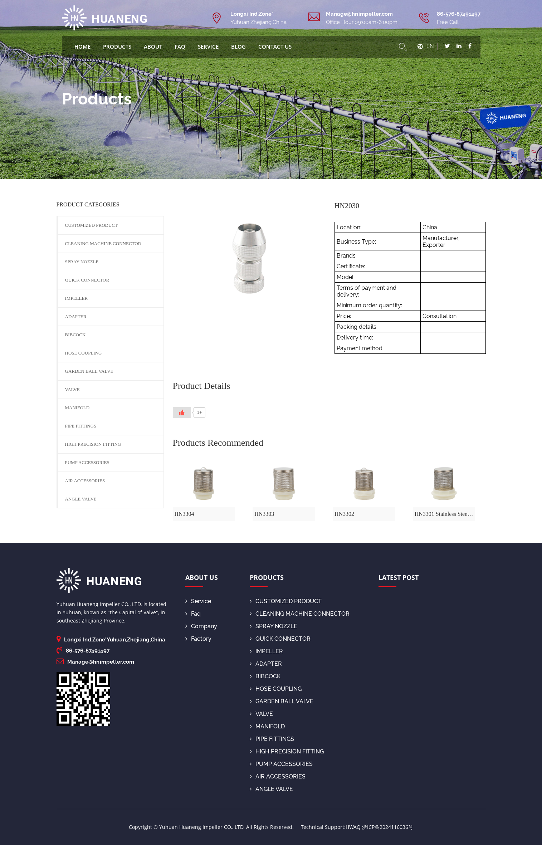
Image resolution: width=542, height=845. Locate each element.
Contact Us (275, 46)
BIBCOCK (75, 334)
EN (430, 46)
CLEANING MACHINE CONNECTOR (103, 243)
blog (238, 46)
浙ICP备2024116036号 (387, 827)
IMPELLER (76, 298)
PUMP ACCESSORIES (87, 462)
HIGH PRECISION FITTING (93, 444)
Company (201, 626)
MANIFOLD (77, 407)
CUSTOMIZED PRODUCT (91, 225)
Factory (198, 638)
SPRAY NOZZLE (82, 261)
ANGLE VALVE (81, 499)
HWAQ (353, 827)
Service (208, 46)
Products (117, 46)
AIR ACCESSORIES (85, 480)
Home (82, 46)
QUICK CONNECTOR (87, 280)
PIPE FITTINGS (81, 426)
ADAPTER (76, 316)
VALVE (72, 389)
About (153, 46)
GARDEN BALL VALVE (89, 371)
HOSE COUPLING (83, 353)
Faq (180, 46)
